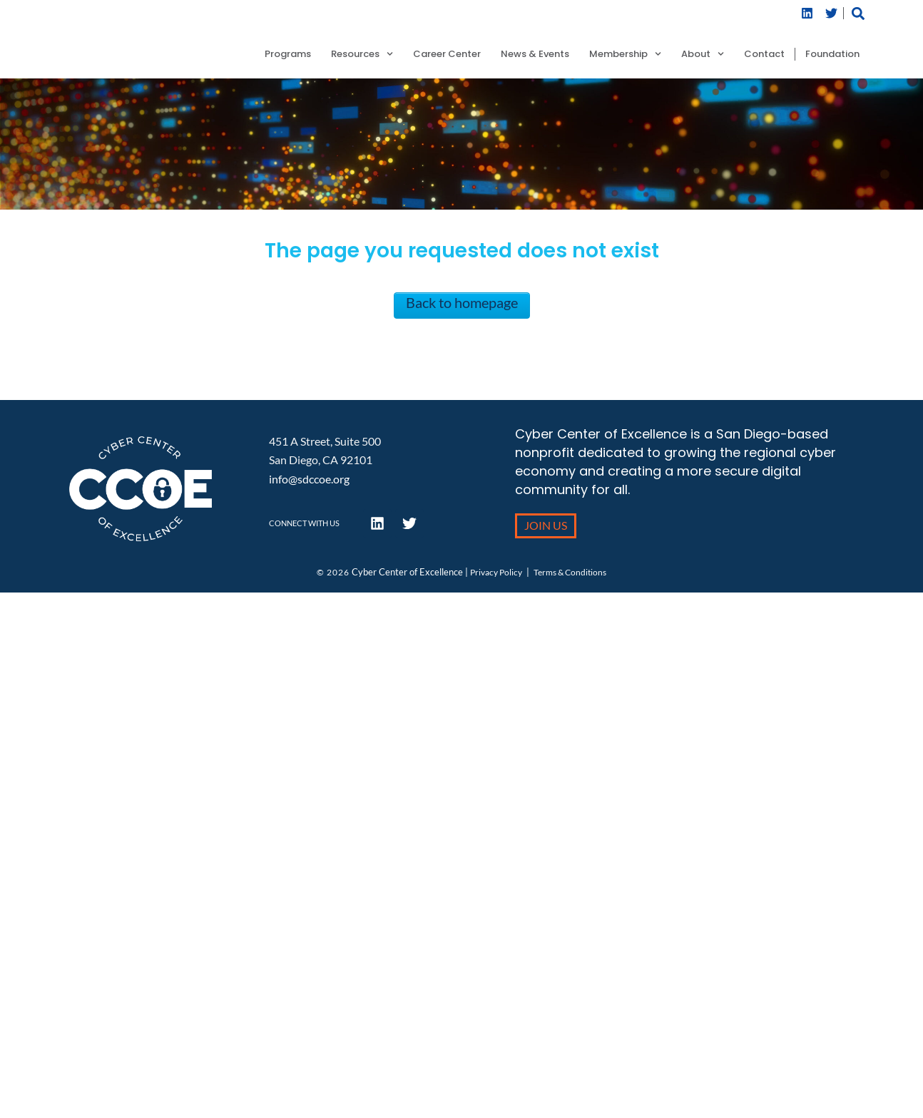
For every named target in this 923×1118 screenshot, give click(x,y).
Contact (764, 54)
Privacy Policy (496, 572)
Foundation (832, 54)
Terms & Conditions (570, 572)
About (702, 54)
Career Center (447, 54)
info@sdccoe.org (309, 479)
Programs (288, 54)
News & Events (535, 54)
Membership (625, 54)
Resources (362, 54)
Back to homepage (462, 302)
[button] (858, 13)
